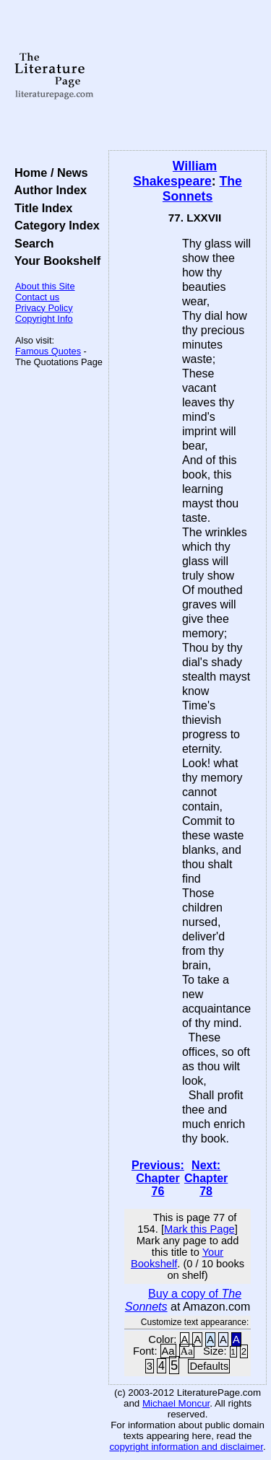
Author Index (47, 189)
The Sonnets (202, 189)
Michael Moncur (176, 1403)
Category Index (54, 225)
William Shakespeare (175, 173)
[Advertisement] (187, 76)
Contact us (37, 297)
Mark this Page (199, 1229)
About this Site (45, 286)
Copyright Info (44, 318)
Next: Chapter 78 (206, 1178)
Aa (168, 1351)
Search (30, 243)
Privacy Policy (44, 307)
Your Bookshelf (54, 260)
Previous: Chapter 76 (158, 1178)
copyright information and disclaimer (186, 1446)
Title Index (40, 207)
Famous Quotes (48, 351)
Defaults (208, 1366)
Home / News (48, 172)
